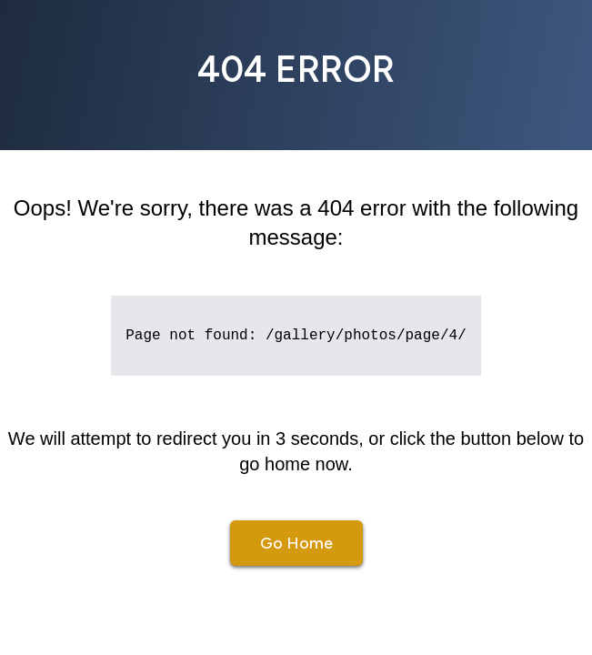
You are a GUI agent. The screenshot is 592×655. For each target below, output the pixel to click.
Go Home (296, 543)
